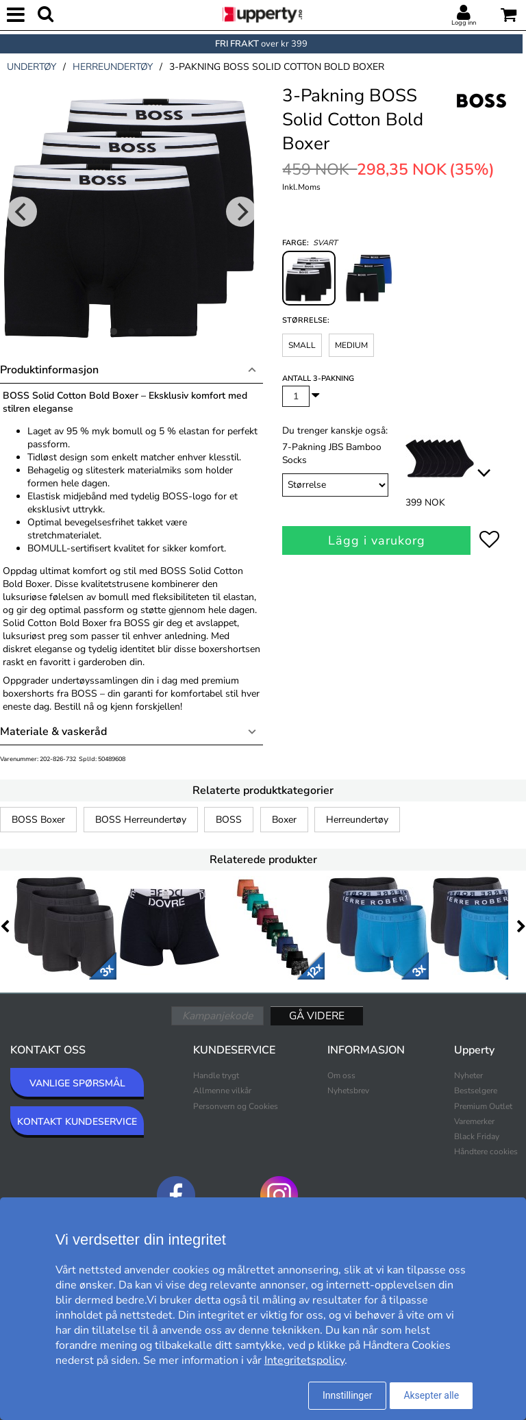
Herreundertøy (357, 819)
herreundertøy (113, 66)
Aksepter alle (431, 1395)
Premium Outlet (483, 1106)
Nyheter (468, 1075)
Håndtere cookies (486, 1151)
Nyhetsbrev (348, 1090)
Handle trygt (216, 1075)
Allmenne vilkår (222, 1090)
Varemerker (474, 1121)
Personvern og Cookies (235, 1106)
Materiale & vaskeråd (53, 731)
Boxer (284, 819)
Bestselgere (475, 1090)
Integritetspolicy (304, 1360)
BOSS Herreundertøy (140, 819)
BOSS (229, 819)
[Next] (241, 212)
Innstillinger (347, 1395)
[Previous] (22, 212)
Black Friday (476, 1136)
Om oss (341, 1075)
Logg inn (463, 22)
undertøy (31, 66)
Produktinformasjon (49, 369)
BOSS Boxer (38, 819)
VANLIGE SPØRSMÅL (77, 1083)
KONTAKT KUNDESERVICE (77, 1121)
